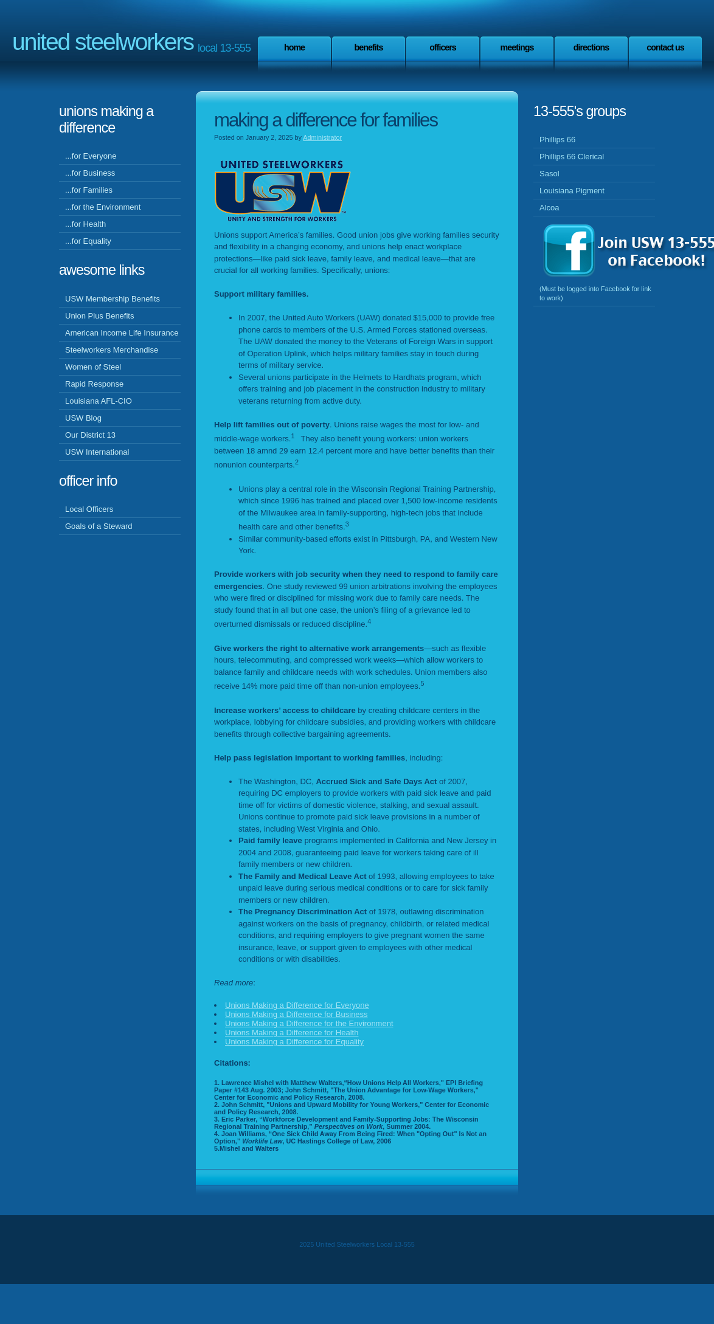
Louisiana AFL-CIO (98, 400)
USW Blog (83, 417)
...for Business (90, 173)
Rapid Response (94, 383)
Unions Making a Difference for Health (291, 1032)
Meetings (517, 47)
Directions (591, 47)
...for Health (85, 224)
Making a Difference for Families (325, 120)
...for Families (89, 190)
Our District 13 (90, 435)
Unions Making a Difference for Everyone (297, 1005)
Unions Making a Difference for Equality (294, 1041)
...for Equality (88, 241)
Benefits (369, 47)
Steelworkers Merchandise (111, 349)
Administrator (322, 137)
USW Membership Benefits (112, 298)
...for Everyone (91, 155)
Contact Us (665, 47)
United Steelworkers (102, 42)
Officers (442, 47)
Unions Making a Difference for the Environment (309, 1023)
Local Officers (89, 509)
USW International (97, 452)
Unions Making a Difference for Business (296, 1014)
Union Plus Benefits (99, 315)
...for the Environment (102, 207)
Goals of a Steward (99, 526)
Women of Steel (93, 366)
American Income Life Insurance (121, 332)
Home (294, 47)
